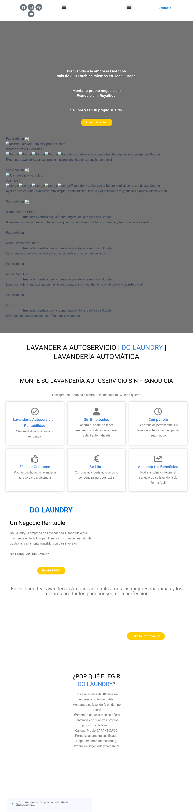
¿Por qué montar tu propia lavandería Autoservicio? (43, 616)
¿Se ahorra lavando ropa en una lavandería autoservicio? (47, 641)
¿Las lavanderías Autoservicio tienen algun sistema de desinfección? (47, 654)
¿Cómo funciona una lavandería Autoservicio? (52, 628)
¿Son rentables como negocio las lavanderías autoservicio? (49, 668)
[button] (64, 7)
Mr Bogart (98, 801)
